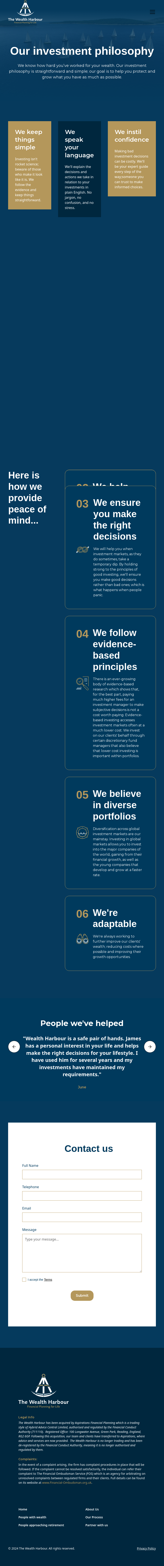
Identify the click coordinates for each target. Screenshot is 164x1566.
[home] (25, 12)
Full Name (30, 1165)
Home (22, 1509)
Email (26, 1208)
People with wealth (32, 1517)
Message (29, 1229)
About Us (92, 1509)
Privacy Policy (146, 1548)
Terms (48, 1279)
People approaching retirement (41, 1525)
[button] (151, 12)
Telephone (30, 1187)
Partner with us (96, 1525)
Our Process (94, 1517)
